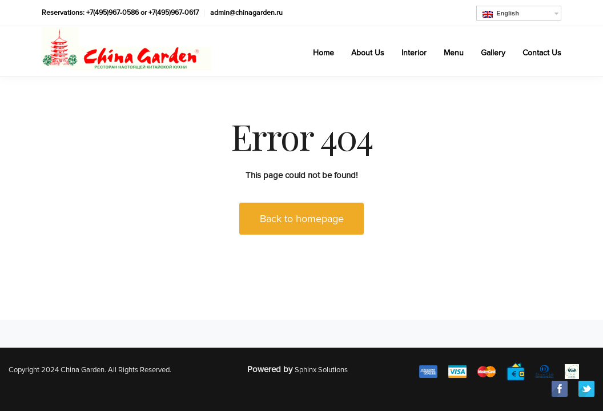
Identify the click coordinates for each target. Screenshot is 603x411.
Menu (454, 53)
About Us (367, 53)
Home (323, 53)
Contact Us (541, 53)
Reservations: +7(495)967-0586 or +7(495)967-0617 (120, 13)
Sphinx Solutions (321, 369)
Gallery (493, 53)
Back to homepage (302, 218)
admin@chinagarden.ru (246, 13)
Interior (414, 53)
